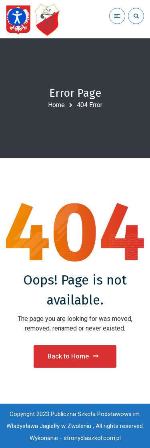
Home (56, 105)
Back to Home (73, 356)
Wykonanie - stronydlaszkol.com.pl (75, 438)
